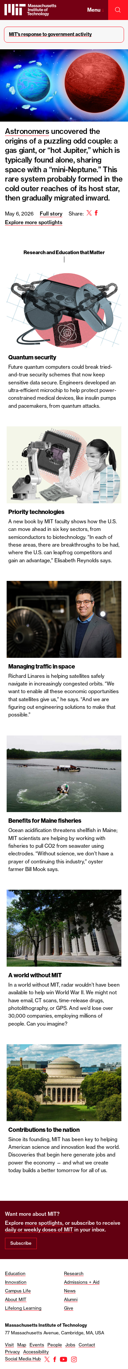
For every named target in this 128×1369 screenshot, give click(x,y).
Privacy (12, 1351)
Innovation (16, 1282)
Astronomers (27, 131)
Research (74, 1273)
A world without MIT (35, 975)
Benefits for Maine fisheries (44, 820)
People (54, 1344)
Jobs (70, 1344)
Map (21, 1344)
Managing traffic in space (41, 666)
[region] (64, 654)
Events (37, 1344)
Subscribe (21, 1243)
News (70, 1290)
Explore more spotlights (33, 222)
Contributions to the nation (44, 1130)
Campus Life (18, 1290)
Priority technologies (36, 512)
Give (68, 1308)
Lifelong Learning (23, 1308)
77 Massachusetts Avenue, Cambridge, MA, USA (54, 1332)
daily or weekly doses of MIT (39, 1229)
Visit (9, 1344)
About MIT (16, 1299)
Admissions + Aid (81, 1282)
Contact (87, 1344)
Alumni (71, 1299)
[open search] (118, 10)
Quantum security (32, 357)
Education (15, 1273)
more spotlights (43, 1223)
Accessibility (36, 1351)
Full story (51, 214)
